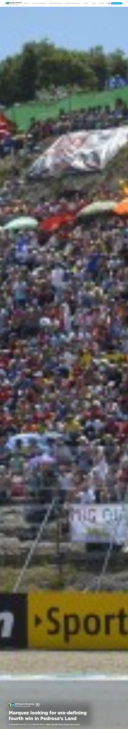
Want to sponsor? (117, 3)
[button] (109, 3)
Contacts (101, 3)
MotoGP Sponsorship (55, 3)
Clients (86, 3)
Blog (94, 3)
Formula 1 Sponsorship (39, 3)
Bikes (49, 724)
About (26, 3)
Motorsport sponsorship (72, 3)
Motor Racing (64, 724)
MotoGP (55, 724)
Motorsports (75, 724)
